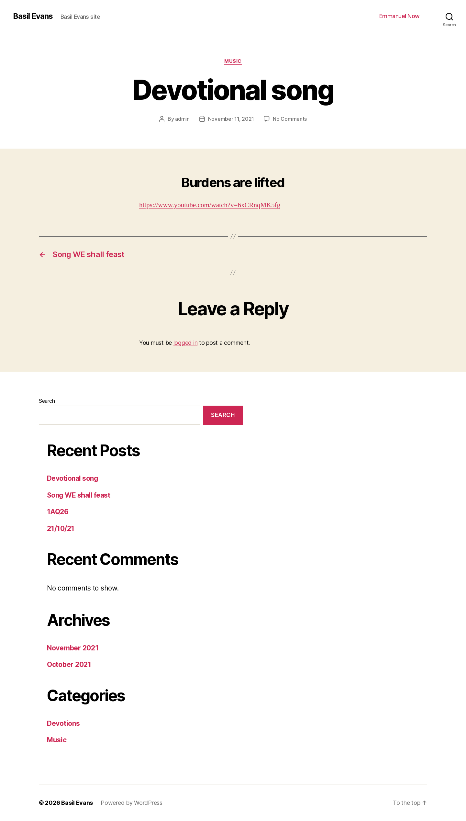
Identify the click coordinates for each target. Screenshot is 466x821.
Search (47, 401)
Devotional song (72, 478)
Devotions (63, 723)
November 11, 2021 (231, 119)
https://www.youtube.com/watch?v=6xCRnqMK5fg (209, 205)
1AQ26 (57, 512)
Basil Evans (33, 16)
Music (233, 61)
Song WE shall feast (78, 495)
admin (182, 119)
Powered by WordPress (131, 802)
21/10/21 (60, 528)
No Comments (290, 119)
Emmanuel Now (399, 16)
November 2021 (73, 648)
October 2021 (69, 664)
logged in (185, 342)
